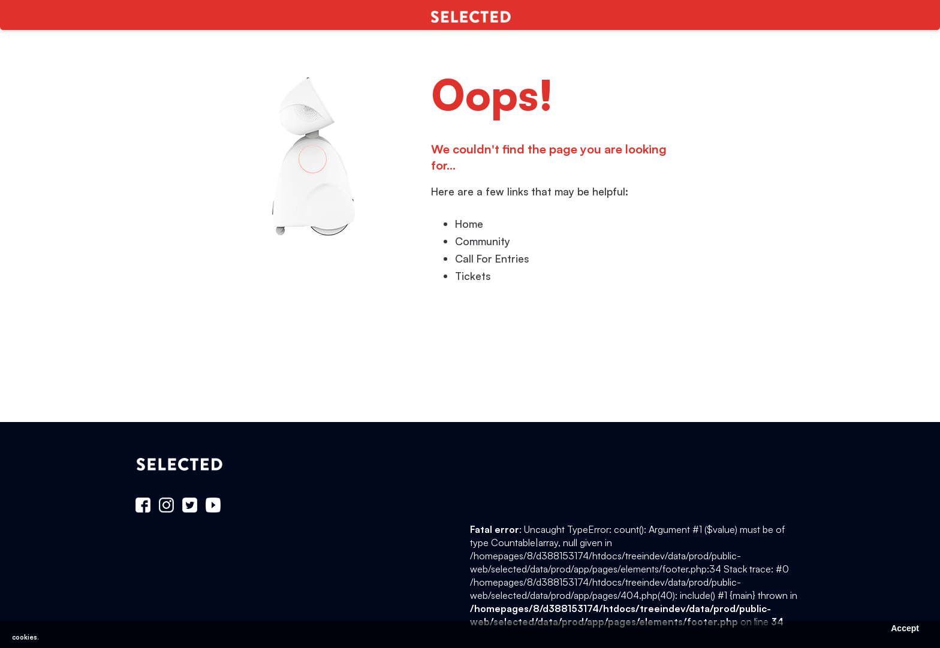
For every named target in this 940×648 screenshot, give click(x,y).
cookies (24, 637)
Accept (905, 628)
